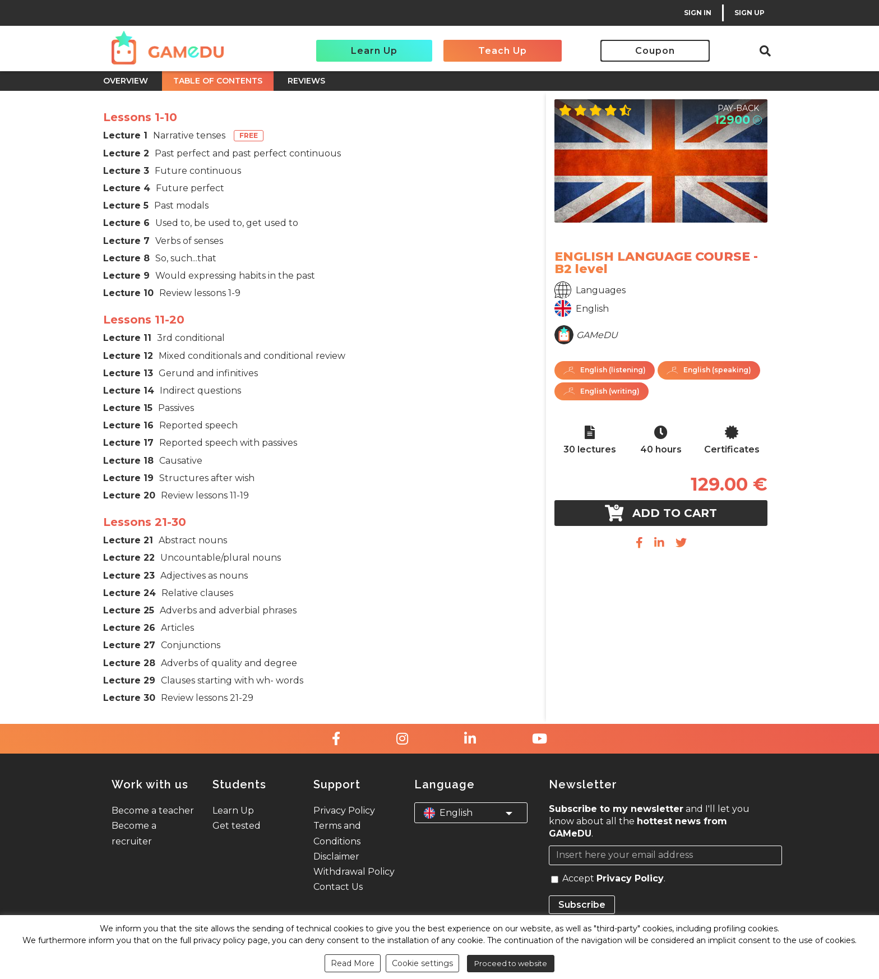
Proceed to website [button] (510, 963)
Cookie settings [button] (422, 963)
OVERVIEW (125, 81)
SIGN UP (749, 12)
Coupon (655, 50)
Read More (352, 963)
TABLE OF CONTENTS (217, 81)
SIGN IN (697, 12)
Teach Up (502, 50)
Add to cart (660, 513)
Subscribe (581, 904)
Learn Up (374, 50)
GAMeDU (597, 335)
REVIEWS (306, 81)
